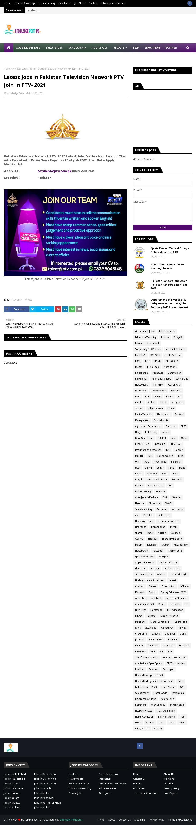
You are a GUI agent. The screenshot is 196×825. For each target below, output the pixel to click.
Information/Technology (148, 450)
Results (139, 402)
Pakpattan (158, 550)
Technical (162, 509)
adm (161, 722)
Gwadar (176, 497)
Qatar (184, 438)
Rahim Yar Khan (143, 414)
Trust (182, 716)
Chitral (138, 473)
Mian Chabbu (158, 704)
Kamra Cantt (167, 699)
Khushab (152, 544)
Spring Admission (144, 556)
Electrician (140, 568)
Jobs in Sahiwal (12, 807)
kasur (150, 533)
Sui (161, 651)
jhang (182, 467)
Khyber (165, 544)
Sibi (153, 651)
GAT (182, 687)
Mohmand (168, 645)
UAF (137, 461)
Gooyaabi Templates (71, 819)
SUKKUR (162, 438)
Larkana (151, 616)
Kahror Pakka (156, 639)
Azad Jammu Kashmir (146, 497)
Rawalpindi (141, 378)
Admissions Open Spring (148, 663)
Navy (137, 432)
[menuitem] (8, 47)
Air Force (160, 491)
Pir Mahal (184, 645)
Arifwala (182, 627)
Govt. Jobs (105, 793)
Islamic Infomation (172, 538)
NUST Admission (166, 710)
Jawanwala (178, 693)
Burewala (175, 604)
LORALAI (184, 586)
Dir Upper (168, 669)
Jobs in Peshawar (44, 798)
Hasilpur (152, 538)
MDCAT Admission (157, 479)
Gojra (183, 633)
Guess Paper (142, 693)
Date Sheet (164, 515)
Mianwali (177, 479)
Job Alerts (79, 3)
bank (137, 361)
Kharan (139, 645)
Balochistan (141, 372)
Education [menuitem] (152, 47)
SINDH (157, 361)
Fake (180, 681)
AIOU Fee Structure (176, 598)
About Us (169, 774)
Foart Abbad (168, 687)
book (172, 722)
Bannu (148, 467)
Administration (167, 331)
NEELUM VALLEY (143, 710)
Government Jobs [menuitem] (28, 47)
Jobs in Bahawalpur (45, 774)
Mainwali (140, 592)
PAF (168, 450)
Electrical (74, 774)
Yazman (150, 722)
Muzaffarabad (155, 485)
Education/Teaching (145, 337)
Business (153, 669)
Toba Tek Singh (178, 574)
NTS (150, 455)
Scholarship (182, 378)
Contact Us (139, 778)
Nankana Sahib (172, 568)
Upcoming (159, 444)
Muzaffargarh (181, 544)
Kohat (165, 473)
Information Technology (113, 783)
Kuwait (138, 616)
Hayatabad (156, 610)
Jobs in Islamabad (14, 788)
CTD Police (141, 633)
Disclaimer (139, 788)
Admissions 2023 (144, 604)
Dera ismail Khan (168, 562)
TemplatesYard (32, 819)
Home (7, 3)
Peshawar (158, 372)
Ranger (179, 450)
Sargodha (177, 402)
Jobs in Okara (11, 798)
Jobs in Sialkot (42, 807)
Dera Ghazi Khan (144, 438)
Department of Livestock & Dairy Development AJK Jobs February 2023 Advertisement (169, 303)
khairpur (163, 556)
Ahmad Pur (167, 627)
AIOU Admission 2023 (174, 657)
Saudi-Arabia (161, 420)
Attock (165, 432)
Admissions (170, 367)
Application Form (144, 562)
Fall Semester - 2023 (146, 687)
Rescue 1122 (142, 444)
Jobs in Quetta (12, 802)
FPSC (183, 426)
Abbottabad (163, 414)
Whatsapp (177, 509)
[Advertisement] (162, 117)
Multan (138, 367)
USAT (138, 722)
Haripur (155, 568)
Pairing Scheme (166, 716)
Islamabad (153, 343)
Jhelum (138, 544)
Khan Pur (173, 639)
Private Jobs (75, 793)
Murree (139, 485)
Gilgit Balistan (155, 408)
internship (140, 390)
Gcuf (175, 473)
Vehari (172, 580)
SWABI (168, 503)
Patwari (179, 414)
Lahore (165, 337)
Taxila (171, 467)
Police (169, 396)
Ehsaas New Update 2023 (149, 675)
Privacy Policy (171, 788)
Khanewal (152, 473)
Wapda (163, 402)
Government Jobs (144, 331)
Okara (170, 408)
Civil (165, 497)
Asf (137, 515)
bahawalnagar (158, 390)
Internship (105, 778)
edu (169, 651)
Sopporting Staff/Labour (148, 349)
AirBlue (162, 533)
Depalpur (170, 633)
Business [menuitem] (172, 47)
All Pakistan (172, 361)
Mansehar (153, 645)
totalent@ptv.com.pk (54, 171)
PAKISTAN (17, 299)
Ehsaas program (144, 521)
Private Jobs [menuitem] (54, 47)
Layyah (139, 479)
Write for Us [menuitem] (15, 57)
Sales (138, 627)
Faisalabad (153, 367)
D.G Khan (148, 515)
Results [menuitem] (119, 47)
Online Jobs (180, 621)
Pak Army (158, 384)
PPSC (137, 396)
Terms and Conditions (146, 793)
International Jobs (161, 378)
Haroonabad (158, 527)
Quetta (157, 396)
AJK (179, 396)
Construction (168, 586)
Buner (161, 604)
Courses (175, 533)
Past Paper (65, 3)
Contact (93, 3)
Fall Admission (165, 455)
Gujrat (160, 467)
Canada (156, 633)
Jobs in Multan (42, 793)
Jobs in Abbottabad (15, 774)
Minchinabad (177, 704)
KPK (147, 361)
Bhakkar (139, 669)
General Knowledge (25, 3)
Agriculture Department (148, 426)
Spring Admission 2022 (173, 592)
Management (142, 420)
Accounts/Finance (175, 349)
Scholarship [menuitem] (77, 47)
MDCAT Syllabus (169, 616)
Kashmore (140, 704)
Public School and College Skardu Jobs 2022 (167, 266)
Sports (152, 592)
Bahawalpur (174, 372)
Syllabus (161, 574)
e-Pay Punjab (142, 728)
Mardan (139, 455)
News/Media (142, 384)
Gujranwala (174, 384)
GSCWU (139, 538)
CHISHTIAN (175, 444)
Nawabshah (141, 550)
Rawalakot (140, 651)
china (182, 722)
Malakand (140, 621)
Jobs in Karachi (42, 788)
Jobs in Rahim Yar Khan (47, 802)
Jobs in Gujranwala (45, 778)
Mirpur (173, 527)
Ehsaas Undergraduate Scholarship (154, 681)
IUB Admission (175, 610)
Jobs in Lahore (12, 793)
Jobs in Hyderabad (45, 783)
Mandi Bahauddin (160, 621)
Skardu (139, 533)
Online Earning (47, 3)
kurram (158, 728)
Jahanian (139, 639)
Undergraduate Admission (149, 580)
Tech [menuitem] (136, 47)
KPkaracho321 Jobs (145, 699)
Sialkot (151, 402)
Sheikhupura (175, 550)
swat (137, 467)
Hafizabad (140, 527)
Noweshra (154, 503)
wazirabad (141, 598)
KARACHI (155, 355)
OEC (170, 485)
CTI (186, 604)
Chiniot (153, 586)
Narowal (139, 503)
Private (16, 68)
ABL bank (156, 598)
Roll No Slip (151, 432)
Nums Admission (144, 716)
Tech (180, 455)
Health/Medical (173, 355)
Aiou (173, 438)
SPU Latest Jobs (143, 574)
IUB (147, 396)
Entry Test (140, 610)
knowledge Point (15, 93)
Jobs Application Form (113, 3)
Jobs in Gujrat (11, 783)
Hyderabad (160, 461)
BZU (146, 461)
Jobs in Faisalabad (14, 778)
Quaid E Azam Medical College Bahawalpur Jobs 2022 (170, 250)
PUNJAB (178, 337)
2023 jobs (150, 627)
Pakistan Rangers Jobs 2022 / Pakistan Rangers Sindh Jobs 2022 (169, 284)
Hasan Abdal (161, 693)
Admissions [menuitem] (100, 47)
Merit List (176, 390)
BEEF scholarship (176, 663)
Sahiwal (139, 408)
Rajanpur (176, 461)
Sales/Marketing (143, 509)
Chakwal (139, 586)
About (111, 819)
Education (171, 426)
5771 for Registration (146, 657)
